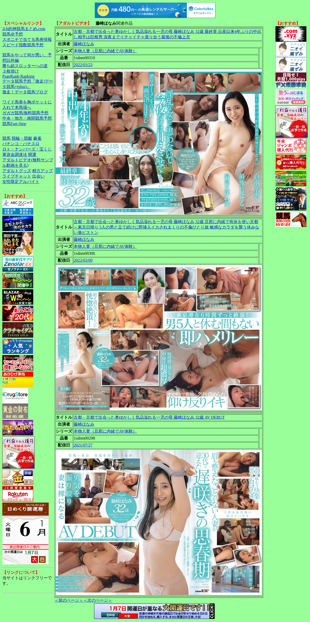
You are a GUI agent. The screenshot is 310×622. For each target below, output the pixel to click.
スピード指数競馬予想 (23, 45)
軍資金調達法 (14, 154)
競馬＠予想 (12, 34)
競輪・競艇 (22, 138)
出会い (38, 176)
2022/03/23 (83, 65)
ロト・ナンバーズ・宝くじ (27, 149)
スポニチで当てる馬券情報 (27, 39)
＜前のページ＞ (68, 600)
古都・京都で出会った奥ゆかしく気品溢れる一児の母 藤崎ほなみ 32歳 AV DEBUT (149, 417)
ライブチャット (16, 176)
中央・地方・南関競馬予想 (27, 118)
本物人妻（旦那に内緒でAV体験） (105, 51)
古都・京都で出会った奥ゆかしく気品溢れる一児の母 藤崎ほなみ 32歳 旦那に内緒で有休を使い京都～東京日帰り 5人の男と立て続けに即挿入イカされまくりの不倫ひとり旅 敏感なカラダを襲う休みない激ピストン (166, 227)
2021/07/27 (83, 445)
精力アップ (42, 171)
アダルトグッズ (16, 171)
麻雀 (37, 138)
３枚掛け (10, 71)
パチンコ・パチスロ (20, 144)
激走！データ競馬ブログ (25, 92)
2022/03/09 (83, 260)
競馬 (6, 138)
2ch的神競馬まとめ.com (23, 29)
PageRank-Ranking (18, 76)
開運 (32, 154)
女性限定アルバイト (20, 181)
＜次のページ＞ (97, 600)
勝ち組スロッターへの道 (25, 66)
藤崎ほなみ (84, 44)
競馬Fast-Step (14, 123)
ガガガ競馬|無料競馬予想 (25, 113)
